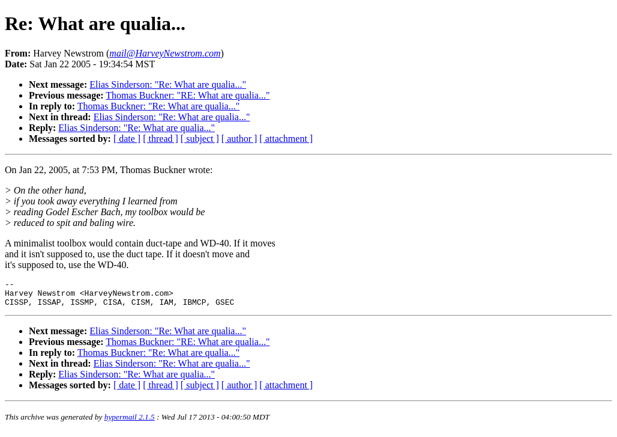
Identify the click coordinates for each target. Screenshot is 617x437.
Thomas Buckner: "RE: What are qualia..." (187, 95)
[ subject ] (200, 138)
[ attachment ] (286, 138)
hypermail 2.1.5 (129, 422)
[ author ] (239, 138)
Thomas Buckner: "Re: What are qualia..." (158, 106)
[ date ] (126, 138)
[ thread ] (160, 138)
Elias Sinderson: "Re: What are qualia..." (167, 84)
